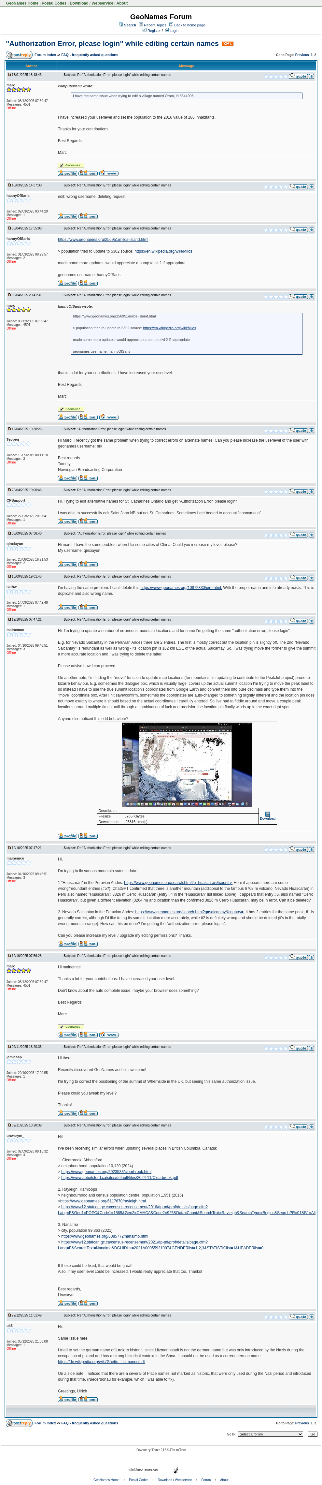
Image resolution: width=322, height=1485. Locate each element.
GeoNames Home (21, 3)
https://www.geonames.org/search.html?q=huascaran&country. (178, 882)
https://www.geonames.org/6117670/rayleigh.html (103, 1201)
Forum (206, 1480)
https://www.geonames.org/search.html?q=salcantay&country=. (190, 912)
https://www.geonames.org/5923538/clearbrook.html (106, 1171)
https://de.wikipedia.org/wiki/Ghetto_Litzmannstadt (101, 1362)
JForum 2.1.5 (159, 1450)
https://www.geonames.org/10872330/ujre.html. (181, 587)
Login (171, 31)
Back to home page (189, 25)
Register (152, 31)
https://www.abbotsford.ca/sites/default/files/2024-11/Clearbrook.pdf (119, 1177)
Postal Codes (54, 3)
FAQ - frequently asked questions (89, 55)
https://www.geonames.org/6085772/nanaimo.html (104, 1236)
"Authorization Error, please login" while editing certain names (112, 43)
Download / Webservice (91, 3)
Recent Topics (155, 25)
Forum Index (46, 55)
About (122, 3)
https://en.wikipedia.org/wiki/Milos (163, 251)
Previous (302, 55)
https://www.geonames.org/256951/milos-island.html (103, 239)
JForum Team (177, 1450)
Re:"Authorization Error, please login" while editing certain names (124, 75)
